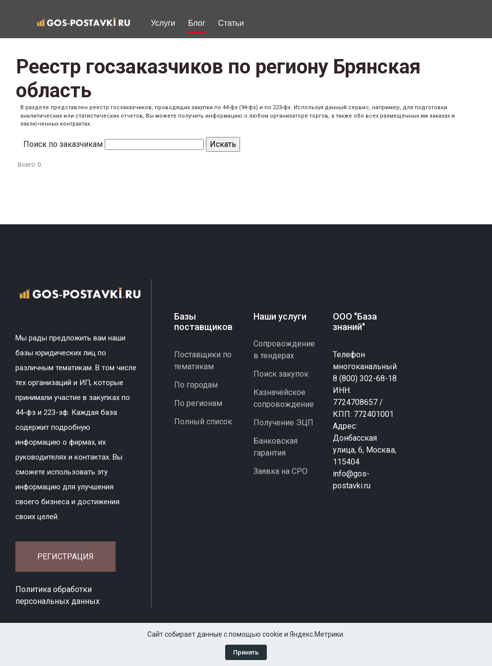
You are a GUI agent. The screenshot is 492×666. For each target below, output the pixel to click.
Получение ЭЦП (283, 422)
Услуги (163, 23)
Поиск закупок (280, 374)
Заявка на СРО (280, 471)
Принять (246, 652)
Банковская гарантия (275, 447)
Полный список (203, 421)
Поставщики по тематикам (203, 360)
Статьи (231, 23)
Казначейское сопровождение (283, 398)
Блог (196, 23)
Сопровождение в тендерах (284, 349)
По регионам (198, 403)
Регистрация (65, 556)
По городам (196, 385)
